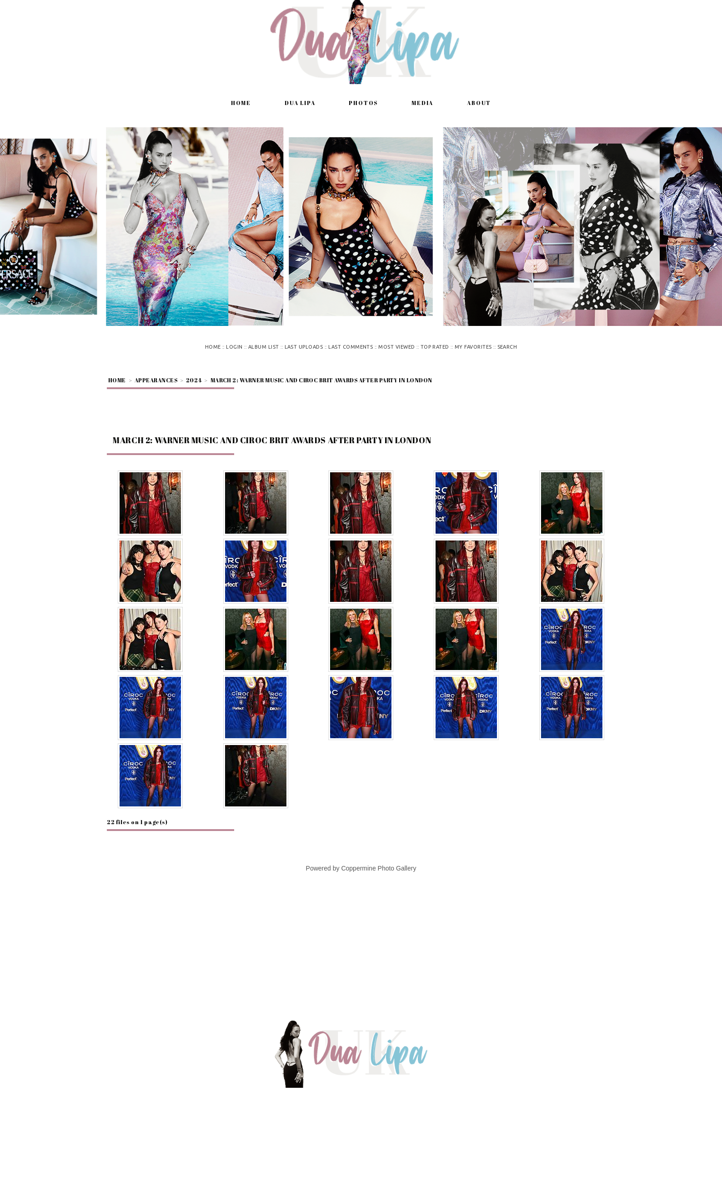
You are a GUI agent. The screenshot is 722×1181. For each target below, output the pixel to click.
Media (422, 102)
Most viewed (396, 347)
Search (507, 347)
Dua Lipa (300, 102)
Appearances (156, 380)
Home (241, 102)
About (479, 102)
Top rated (435, 347)
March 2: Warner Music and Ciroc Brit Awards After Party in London (321, 380)
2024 (194, 380)
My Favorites (473, 347)
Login (234, 347)
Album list (263, 347)
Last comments (350, 347)
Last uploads (304, 347)
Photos (363, 102)
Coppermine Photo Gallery (378, 868)
